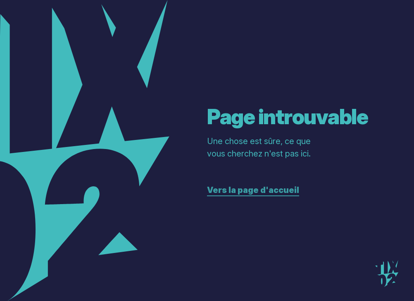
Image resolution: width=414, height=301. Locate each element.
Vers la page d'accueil (253, 190)
